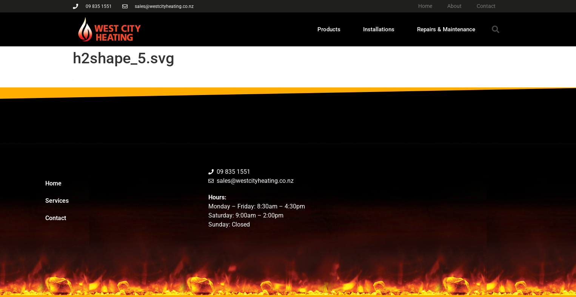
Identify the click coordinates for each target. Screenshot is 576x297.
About (454, 6)
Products (328, 29)
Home (425, 6)
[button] (495, 29)
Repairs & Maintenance (446, 29)
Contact (486, 6)
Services (57, 200)
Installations (378, 29)
